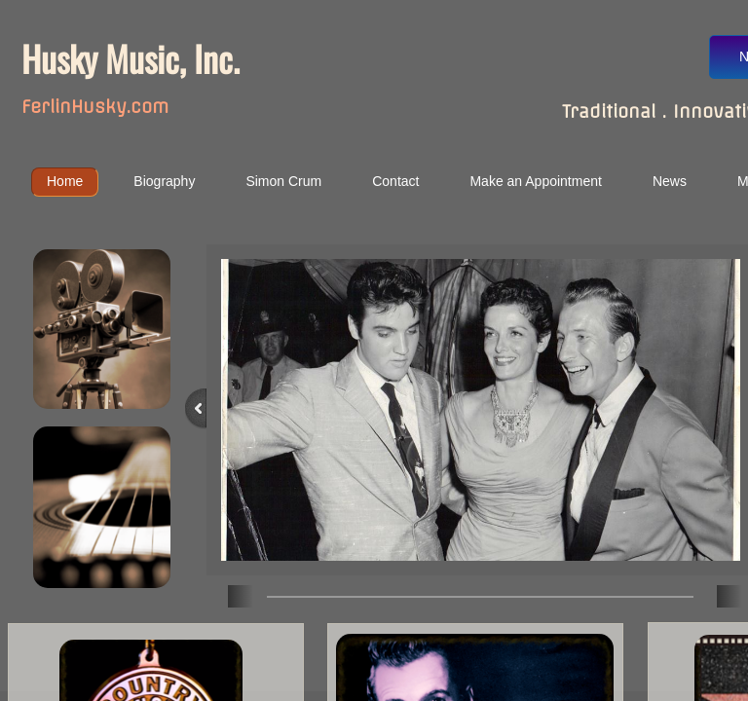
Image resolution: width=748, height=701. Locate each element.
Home (65, 181)
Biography (164, 181)
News (670, 181)
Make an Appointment (535, 181)
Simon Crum (283, 181)
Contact (395, 181)
